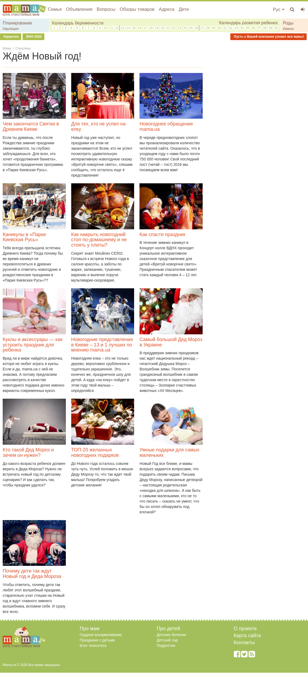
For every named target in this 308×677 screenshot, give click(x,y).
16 (139, 28)
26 (196, 28)
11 (111, 28)
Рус (279, 9)
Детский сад (167, 640)
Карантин (11, 36)
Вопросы (106, 9)
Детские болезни (171, 635)
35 (247, 28)
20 (162, 28)
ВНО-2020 (33, 36)
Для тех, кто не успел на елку (98, 126)
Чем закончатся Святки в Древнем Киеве (31, 126)
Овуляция (11, 29)
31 (225, 28)
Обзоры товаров (137, 9)
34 (241, 28)
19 (156, 28)
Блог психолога (93, 645)
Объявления (79, 9)
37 (259, 28)
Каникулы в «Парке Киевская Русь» (24, 237)
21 (168, 28)
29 (213, 28)
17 (145, 28)
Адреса (166, 9)
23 (179, 28)
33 (236, 28)
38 (264, 28)
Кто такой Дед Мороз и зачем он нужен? (28, 452)
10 (105, 28)
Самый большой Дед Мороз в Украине (170, 342)
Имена (288, 29)
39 (270, 28)
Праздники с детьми (97, 640)
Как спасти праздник (162, 234)
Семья (55, 9)
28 (207, 28)
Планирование (17, 23)
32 (230, 28)
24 (185, 28)
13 (122, 28)
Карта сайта (247, 635)
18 (151, 28)
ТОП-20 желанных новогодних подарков (95, 452)
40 (276, 28)
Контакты (244, 642)
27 (202, 28)
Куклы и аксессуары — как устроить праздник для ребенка (32, 345)
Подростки (166, 645)
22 (174, 28)
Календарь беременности (77, 23)
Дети (184, 9)
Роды (288, 23)
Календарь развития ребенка (248, 22)
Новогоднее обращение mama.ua (166, 126)
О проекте (245, 628)
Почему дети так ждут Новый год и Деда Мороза (32, 573)
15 (133, 28)
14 (128, 28)
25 (190, 28)
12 (117, 28)
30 (219, 28)
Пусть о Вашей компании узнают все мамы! (268, 36)
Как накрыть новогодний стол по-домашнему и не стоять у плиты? (99, 240)
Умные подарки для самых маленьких (169, 452)
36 (253, 28)
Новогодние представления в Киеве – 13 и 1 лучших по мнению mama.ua (102, 345)
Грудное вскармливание (101, 635)
